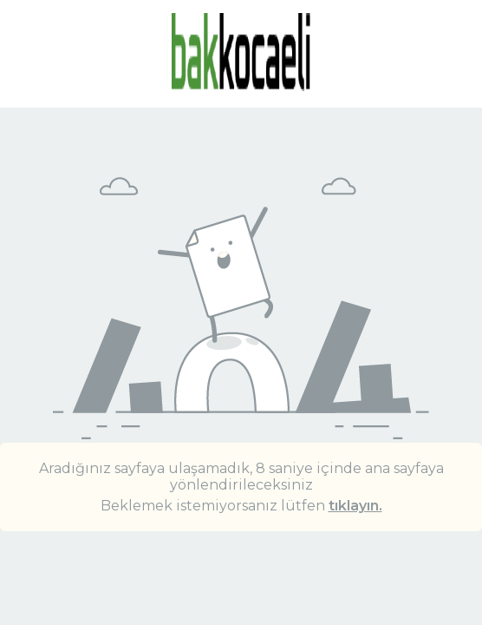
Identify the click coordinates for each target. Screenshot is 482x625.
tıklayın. (355, 505)
